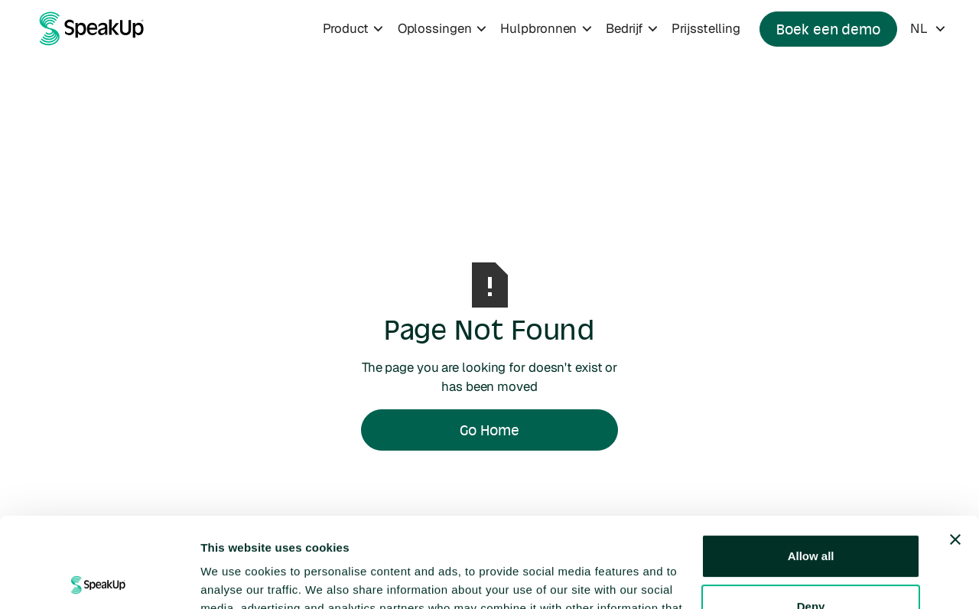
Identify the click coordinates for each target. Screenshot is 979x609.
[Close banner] (955, 450)
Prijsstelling (706, 28)
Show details (236, 578)
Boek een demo (828, 29)
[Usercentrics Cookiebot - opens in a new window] (99, 579)
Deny (811, 516)
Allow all (811, 466)
